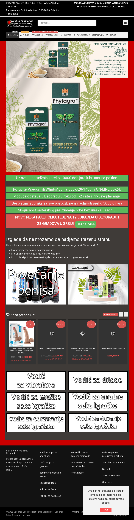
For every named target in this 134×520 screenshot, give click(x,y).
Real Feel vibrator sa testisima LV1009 (52, 350)
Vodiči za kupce (48, 482)
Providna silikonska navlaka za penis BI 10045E (82, 350)
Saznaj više (86, 224)
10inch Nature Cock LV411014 (113, 349)
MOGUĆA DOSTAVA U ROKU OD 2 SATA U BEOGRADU (101, 3)
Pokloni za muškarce (50, 496)
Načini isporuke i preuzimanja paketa (112, 454)
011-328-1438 (28, 3)
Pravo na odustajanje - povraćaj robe (82, 464)
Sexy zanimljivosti (111, 475)
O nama (75, 512)
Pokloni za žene (48, 489)
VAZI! (106, 510)
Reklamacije (77, 472)
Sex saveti (107, 482)
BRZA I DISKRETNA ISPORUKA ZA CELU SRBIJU (101, 6)
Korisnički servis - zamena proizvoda (80, 454)
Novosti (106, 469)
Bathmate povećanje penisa (50, 474)
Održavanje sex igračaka (47, 464)
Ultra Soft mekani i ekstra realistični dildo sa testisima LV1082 (21, 351)
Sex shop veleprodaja (113, 462)
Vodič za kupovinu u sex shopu (50, 454)
